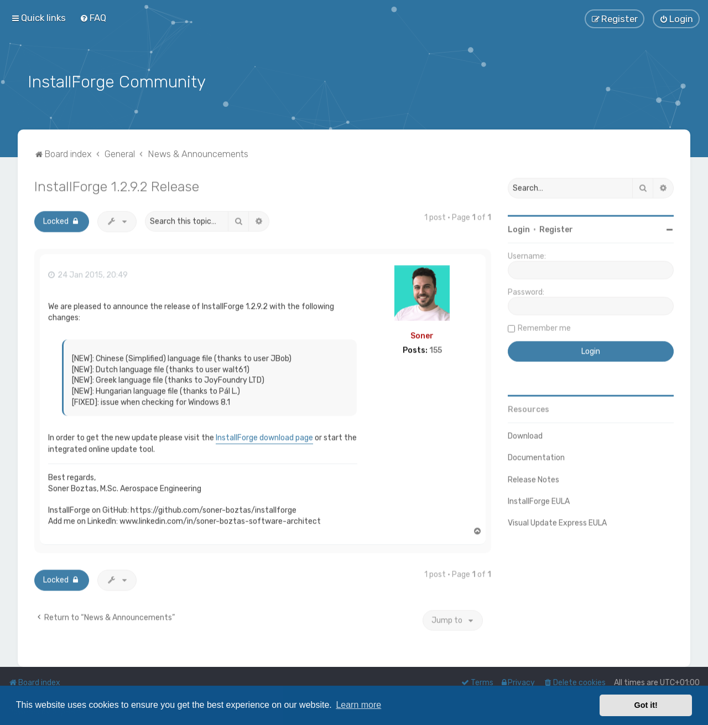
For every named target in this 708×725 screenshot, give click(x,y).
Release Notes (533, 477)
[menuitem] (93, 17)
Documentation (536, 455)
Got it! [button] (646, 705)
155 (435, 348)
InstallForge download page (264, 436)
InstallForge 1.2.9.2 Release (116, 184)
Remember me (544, 326)
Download (525, 434)
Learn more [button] (358, 705)
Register (556, 227)
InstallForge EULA (539, 499)
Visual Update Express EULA (557, 520)
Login (519, 227)
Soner (422, 333)
